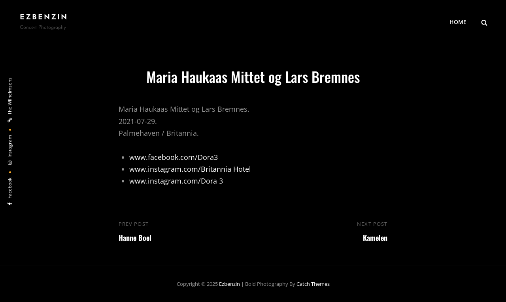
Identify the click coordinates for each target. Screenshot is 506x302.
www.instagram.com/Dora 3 (176, 181)
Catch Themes (313, 283)
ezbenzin (44, 17)
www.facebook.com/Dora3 (173, 157)
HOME (457, 22)
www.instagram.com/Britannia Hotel (190, 169)
